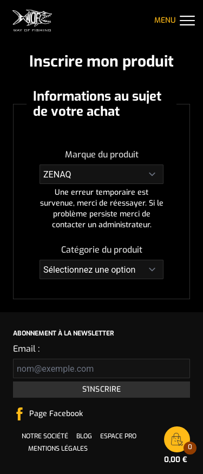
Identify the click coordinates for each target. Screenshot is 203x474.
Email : (26, 348)
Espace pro (118, 436)
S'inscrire (101, 389)
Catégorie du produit (101, 249)
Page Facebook (56, 414)
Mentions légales (58, 448)
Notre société (45, 436)
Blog (84, 436)
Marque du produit (102, 154)
